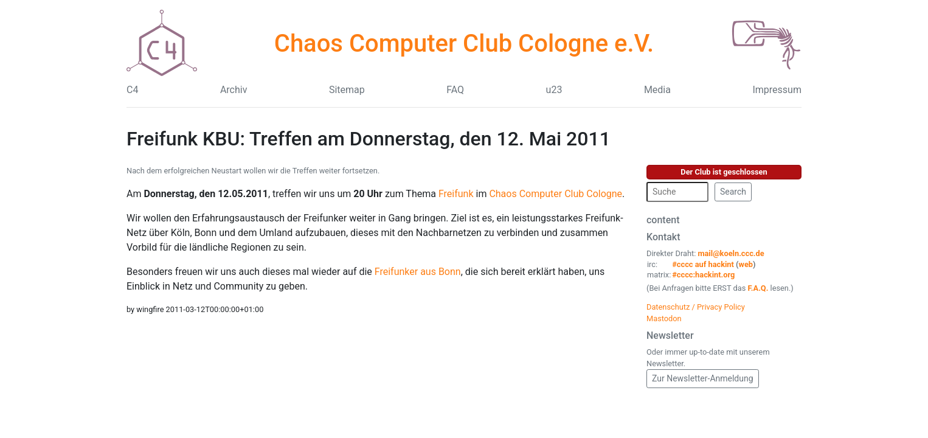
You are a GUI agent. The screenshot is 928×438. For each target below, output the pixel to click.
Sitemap (347, 90)
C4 (132, 90)
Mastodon (664, 318)
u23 (554, 90)
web (746, 264)
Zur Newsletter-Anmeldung (702, 378)
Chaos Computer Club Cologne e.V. (464, 43)
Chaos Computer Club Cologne (555, 194)
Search (733, 191)
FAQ (455, 90)
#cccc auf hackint (703, 264)
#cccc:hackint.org (703, 274)
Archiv (234, 90)
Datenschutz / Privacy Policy (695, 306)
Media (657, 90)
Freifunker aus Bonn (418, 271)
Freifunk (456, 194)
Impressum (777, 90)
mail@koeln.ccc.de (731, 253)
